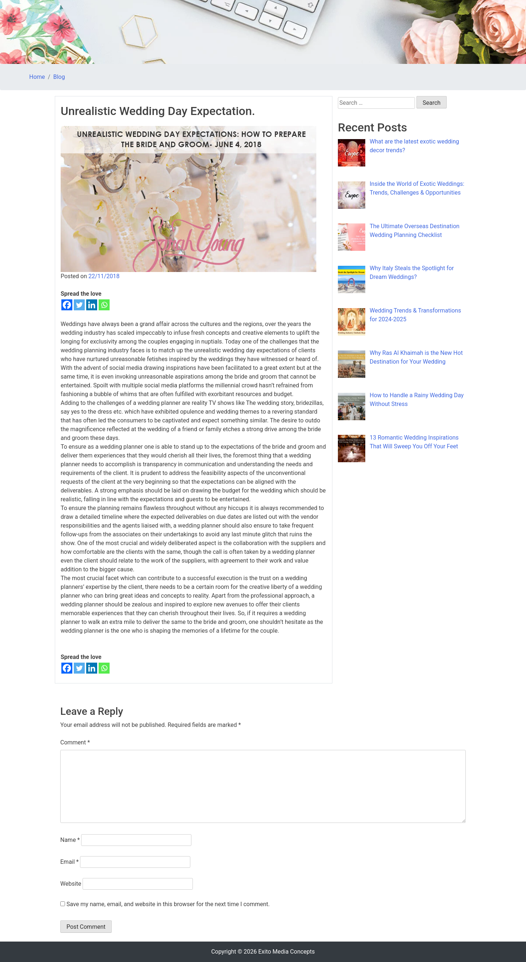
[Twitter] (79, 304)
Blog (59, 76)
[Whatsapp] (104, 304)
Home (37, 76)
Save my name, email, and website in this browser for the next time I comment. (168, 904)
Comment (75, 742)
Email (69, 861)
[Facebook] (66, 304)
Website (70, 883)
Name (70, 839)
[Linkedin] (91, 304)
